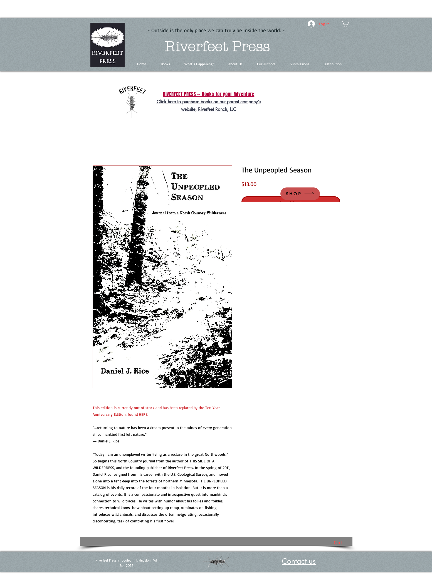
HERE (143, 414)
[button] (345, 23)
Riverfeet (196, 47)
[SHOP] (300, 193)
